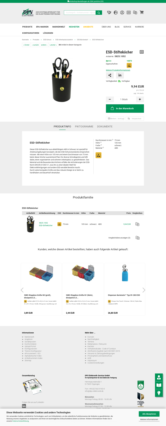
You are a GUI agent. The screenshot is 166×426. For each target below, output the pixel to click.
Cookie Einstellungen (96, 363)
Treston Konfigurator (33, 351)
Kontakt (91, 337)
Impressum (92, 360)
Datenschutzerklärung (20, 421)
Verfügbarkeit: (111, 81)
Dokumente (104, 126)
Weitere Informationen (149, 419)
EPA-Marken (42, 27)
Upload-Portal (30, 346)
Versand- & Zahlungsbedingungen (101, 353)
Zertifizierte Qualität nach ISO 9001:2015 (104, 351)
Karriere (139, 27)
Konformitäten (30, 344)
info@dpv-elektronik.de (94, 391)
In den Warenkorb (122, 108)
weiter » (44, 45)
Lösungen (48, 33)
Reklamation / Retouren (97, 344)
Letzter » (53, 45)
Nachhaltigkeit (93, 339)
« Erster (26, 45)
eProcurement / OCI (32, 353)
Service (127, 27)
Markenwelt (58, 27)
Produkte (27, 27)
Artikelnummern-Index (33, 358)
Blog (117, 27)
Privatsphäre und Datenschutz (100, 356)
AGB (89, 358)
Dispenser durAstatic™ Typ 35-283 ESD (124, 295)
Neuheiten (74, 27)
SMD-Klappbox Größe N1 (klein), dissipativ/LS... (79, 296)
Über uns (106, 27)
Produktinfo (62, 126)
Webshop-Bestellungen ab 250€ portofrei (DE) (87, 1)
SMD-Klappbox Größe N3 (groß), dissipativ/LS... (37, 296)
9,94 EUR (127, 224)
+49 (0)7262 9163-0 (97, 389)
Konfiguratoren (30, 33)
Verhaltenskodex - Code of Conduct (102, 349)
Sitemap (28, 360)
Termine (91, 342)
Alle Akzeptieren (149, 414)
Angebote (88, 27)
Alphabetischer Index (33, 356)
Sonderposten (30, 342)
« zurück (35, 45)
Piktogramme (84, 126)
